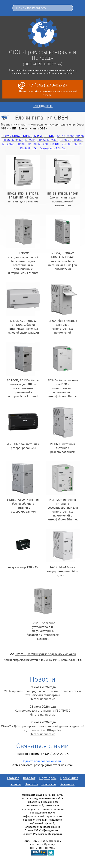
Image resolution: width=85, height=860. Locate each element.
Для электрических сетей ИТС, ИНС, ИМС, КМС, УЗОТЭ (40, 660)
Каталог (21, 124)
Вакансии (67, 784)
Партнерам (47, 778)
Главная (6, 124)
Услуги (16, 784)
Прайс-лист (69, 778)
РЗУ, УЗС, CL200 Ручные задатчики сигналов (45, 654)
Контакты (48, 784)
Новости (31, 784)
